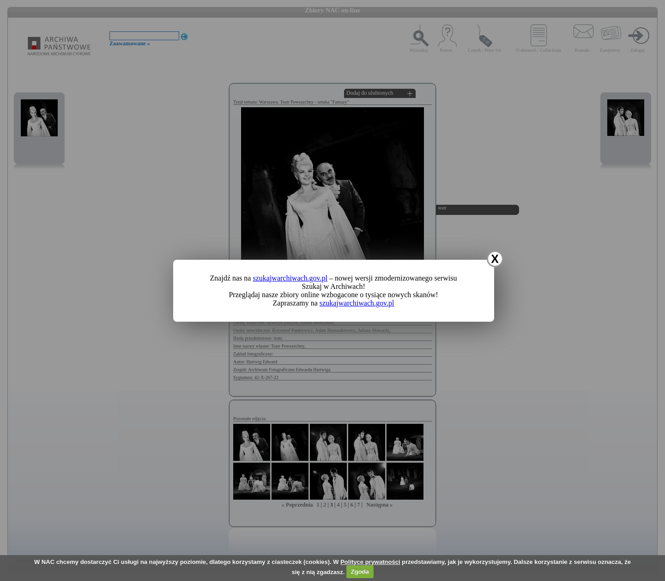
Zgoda (360, 571)
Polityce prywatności (370, 561)
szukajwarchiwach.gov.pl (290, 278)
